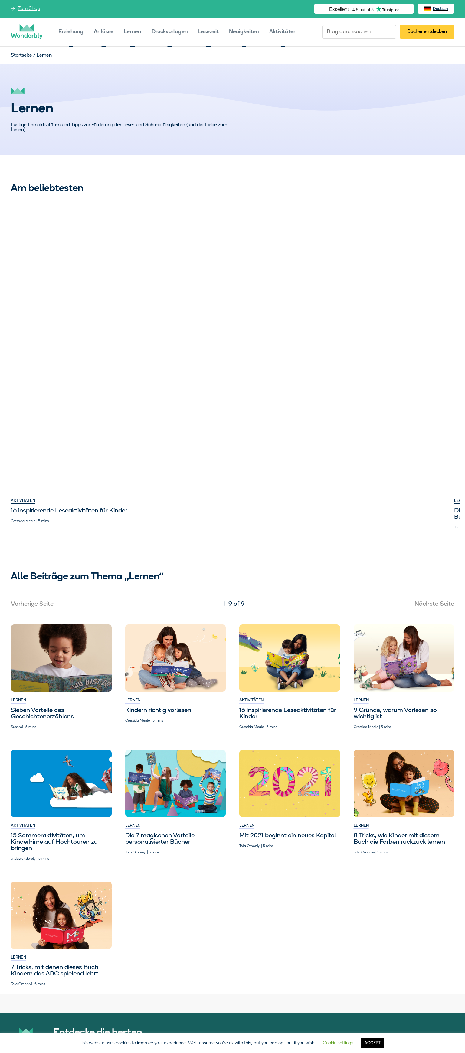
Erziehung (71, 32)
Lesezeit (208, 32)
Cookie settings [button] (338, 1043)
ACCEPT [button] (373, 1043)
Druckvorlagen (170, 32)
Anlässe (103, 32)
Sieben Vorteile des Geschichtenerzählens (385, 425)
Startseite (21, 55)
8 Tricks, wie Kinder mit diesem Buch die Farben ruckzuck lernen (285, 293)
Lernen (132, 32)
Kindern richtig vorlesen (158, 621)
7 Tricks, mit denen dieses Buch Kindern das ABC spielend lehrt (169, 425)
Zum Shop (29, 8)
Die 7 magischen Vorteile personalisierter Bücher (160, 293)
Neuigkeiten (244, 32)
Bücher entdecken (427, 31)
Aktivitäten (283, 32)
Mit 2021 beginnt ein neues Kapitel (287, 422)
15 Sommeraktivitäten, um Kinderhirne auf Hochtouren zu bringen (397, 296)
